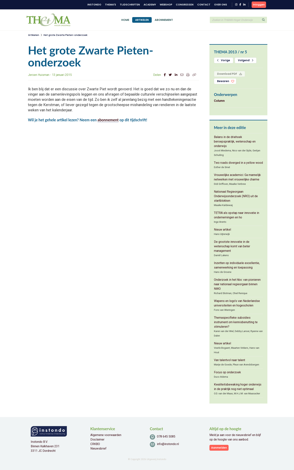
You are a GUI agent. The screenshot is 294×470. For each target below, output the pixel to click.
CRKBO (95, 444)
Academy (150, 4)
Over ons (220, 4)
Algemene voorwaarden (105, 435)
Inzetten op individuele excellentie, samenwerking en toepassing (237, 265)
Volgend (245, 60)
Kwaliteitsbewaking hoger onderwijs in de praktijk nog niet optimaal (237, 387)
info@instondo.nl (168, 444)
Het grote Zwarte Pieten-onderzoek (65, 35)
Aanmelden (219, 448)
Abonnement (164, 20)
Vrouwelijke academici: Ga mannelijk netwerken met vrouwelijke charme (237, 177)
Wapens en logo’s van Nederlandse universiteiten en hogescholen (237, 303)
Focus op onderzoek (227, 372)
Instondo (94, 4)
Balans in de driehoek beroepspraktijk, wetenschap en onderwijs (235, 141)
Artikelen (142, 20)
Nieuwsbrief (98, 448)
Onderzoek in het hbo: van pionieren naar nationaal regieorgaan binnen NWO (237, 284)
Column (219, 101)
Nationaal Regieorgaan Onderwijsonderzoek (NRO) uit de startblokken (236, 196)
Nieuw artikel (222, 229)
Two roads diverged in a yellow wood (238, 162)
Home (125, 20)
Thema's (110, 4)
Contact (203, 4)
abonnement (108, 120)
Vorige (223, 60)
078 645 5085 (166, 436)
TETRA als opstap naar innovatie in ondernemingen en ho (236, 215)
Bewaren (223, 81)
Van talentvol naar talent (229, 360)
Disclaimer (97, 439)
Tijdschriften (130, 4)
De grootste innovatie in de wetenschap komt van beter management (232, 246)
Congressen (185, 4)
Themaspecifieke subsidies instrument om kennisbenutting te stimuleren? (236, 322)
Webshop (166, 4)
